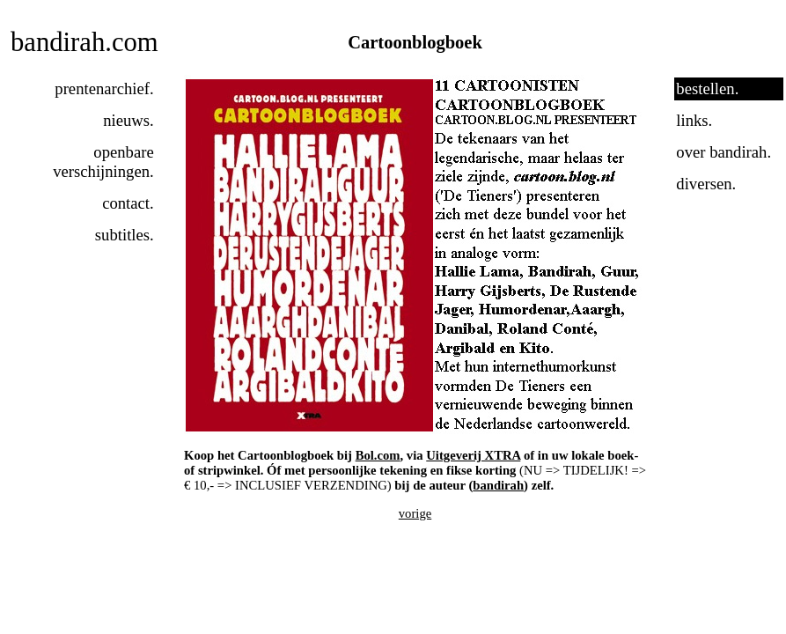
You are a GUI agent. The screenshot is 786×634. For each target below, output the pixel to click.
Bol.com (378, 455)
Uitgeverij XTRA (473, 455)
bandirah (498, 485)
